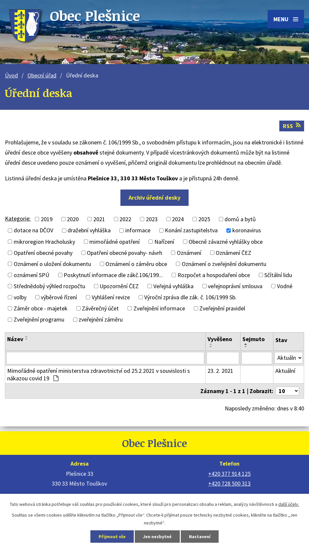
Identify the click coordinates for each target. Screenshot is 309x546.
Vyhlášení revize (111, 297)
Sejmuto (253, 339)
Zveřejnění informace (159, 308)
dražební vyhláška (89, 230)
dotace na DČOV (33, 230)
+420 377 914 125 (229, 473)
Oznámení (189, 252)
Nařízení (164, 241)
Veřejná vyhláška (173, 286)
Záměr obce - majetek (41, 308)
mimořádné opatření (114, 241)
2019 (47, 219)
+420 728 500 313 (229, 483)
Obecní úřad (41, 75)
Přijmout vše (112, 536)
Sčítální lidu (278, 275)
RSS (292, 126)
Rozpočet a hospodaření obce (214, 275)
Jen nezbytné (157, 536)
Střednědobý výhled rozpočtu (49, 286)
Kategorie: (18, 218)
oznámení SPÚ (31, 275)
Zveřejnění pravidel (222, 308)
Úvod (11, 75)
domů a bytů (240, 219)
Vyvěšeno (220, 339)
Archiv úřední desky (154, 197)
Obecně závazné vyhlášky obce (226, 241)
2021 (99, 219)
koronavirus (246, 230)
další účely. (288, 504)
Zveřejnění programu (39, 319)
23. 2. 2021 (220, 370)
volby (20, 297)
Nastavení (199, 536)
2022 (125, 219)
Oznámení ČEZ (233, 252)
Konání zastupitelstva (191, 230)
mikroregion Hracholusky (44, 241)
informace (137, 230)
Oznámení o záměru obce (136, 264)
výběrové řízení (59, 297)
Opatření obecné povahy (43, 252)
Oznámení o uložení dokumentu (52, 264)
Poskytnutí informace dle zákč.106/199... (113, 275)
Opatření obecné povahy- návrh (124, 252)
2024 (178, 219)
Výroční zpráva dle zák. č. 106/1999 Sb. (190, 297)
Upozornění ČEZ (119, 286)
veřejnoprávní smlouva (235, 286)
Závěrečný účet (100, 308)
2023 (152, 219)
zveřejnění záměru (101, 319)
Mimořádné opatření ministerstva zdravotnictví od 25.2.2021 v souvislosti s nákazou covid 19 (98, 374)
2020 (73, 219)
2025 (204, 219)
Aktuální (285, 370)
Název (15, 339)
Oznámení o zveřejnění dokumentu (224, 264)
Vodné (284, 286)
